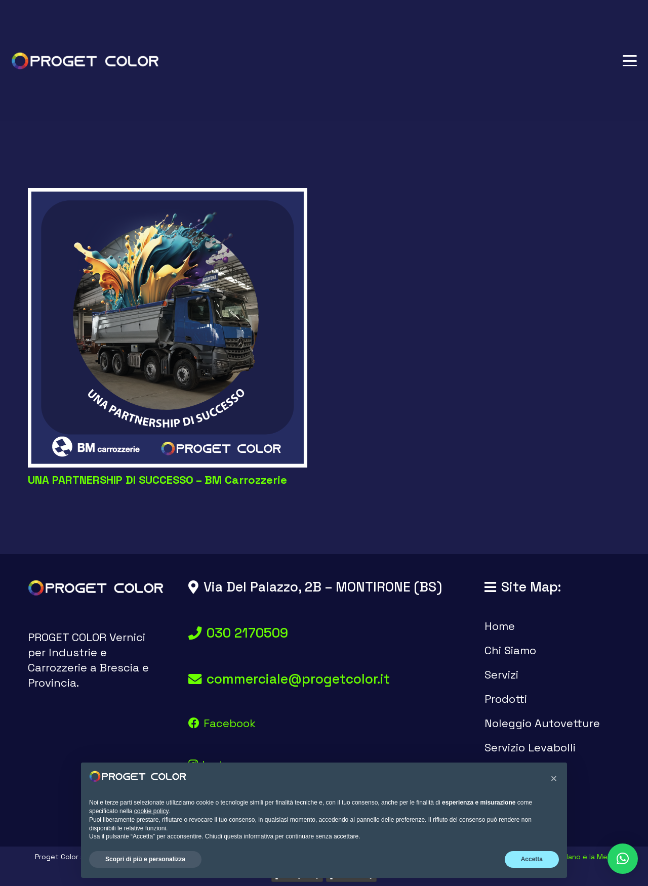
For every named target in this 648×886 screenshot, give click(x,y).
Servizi (501, 674)
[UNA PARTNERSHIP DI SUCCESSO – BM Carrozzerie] (167, 328)
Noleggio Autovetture (542, 723)
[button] (629, 61)
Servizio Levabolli (530, 747)
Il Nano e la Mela (585, 856)
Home (499, 626)
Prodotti (505, 699)
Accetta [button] (532, 859)
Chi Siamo (510, 650)
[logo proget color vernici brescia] (85, 61)
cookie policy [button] (151, 811)
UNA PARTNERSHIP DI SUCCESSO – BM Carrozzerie (157, 480)
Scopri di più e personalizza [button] (145, 859)
